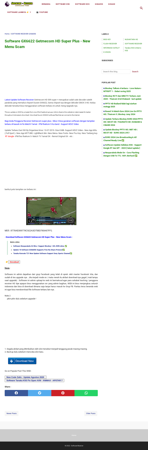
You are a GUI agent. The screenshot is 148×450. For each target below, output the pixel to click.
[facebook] (16, 393)
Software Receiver (77, 446)
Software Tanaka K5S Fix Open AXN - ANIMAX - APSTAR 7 (34, 380)
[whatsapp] (86, 393)
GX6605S (99, 4)
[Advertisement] (74, 20)
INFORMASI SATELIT (111, 48)
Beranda (46, 4)
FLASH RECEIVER (110, 44)
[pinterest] (63, 393)
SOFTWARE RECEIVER (133, 44)
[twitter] (39, 393)
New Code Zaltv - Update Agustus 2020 (25, 377)
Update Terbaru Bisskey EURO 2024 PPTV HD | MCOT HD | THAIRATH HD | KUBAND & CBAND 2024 (123, 122)
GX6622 (111, 4)
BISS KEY (107, 39)
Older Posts (90, 413)
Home (74, 435)
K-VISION (107, 52)
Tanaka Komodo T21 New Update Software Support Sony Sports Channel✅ (42, 253)
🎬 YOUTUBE (42, 12)
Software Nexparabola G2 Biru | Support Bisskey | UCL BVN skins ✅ (40, 246)
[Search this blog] (141, 8)
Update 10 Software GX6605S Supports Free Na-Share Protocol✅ (39, 250)
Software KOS (82, 4)
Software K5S (63, 4)
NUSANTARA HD (131, 39)
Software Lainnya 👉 (18, 12)
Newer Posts (12, 413)
